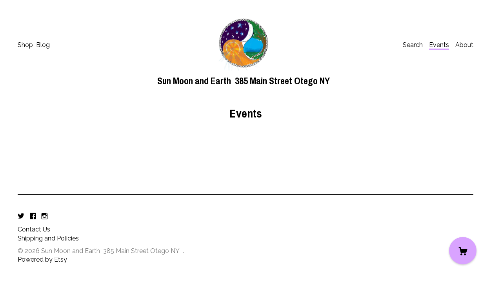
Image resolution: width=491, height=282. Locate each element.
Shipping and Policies (48, 238)
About (464, 45)
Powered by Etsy (42, 259)
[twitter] (21, 216)
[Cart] (462, 250)
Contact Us (34, 229)
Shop (25, 45)
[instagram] (44, 216)
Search (413, 45)
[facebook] (33, 216)
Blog (43, 45)
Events (439, 45)
